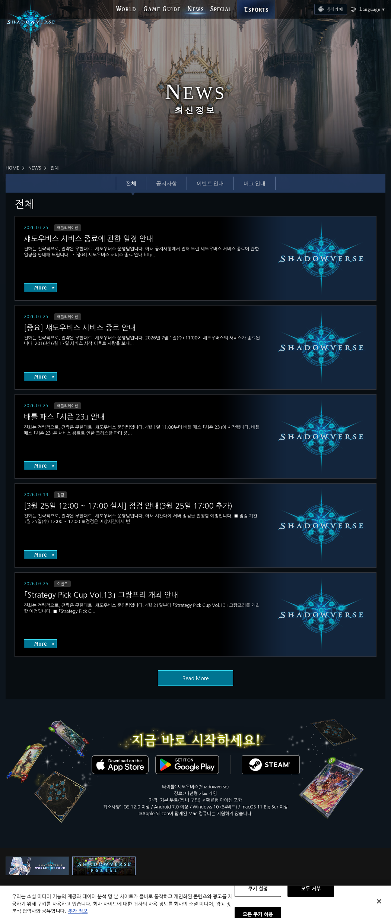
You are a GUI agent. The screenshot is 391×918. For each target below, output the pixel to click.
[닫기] (379, 904)
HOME (12, 168)
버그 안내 (255, 183)
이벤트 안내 (210, 183)
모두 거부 (311, 892)
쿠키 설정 (258, 892)
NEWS (34, 168)
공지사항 (166, 183)
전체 (131, 183)
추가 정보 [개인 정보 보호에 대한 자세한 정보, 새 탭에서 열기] (78, 914)
